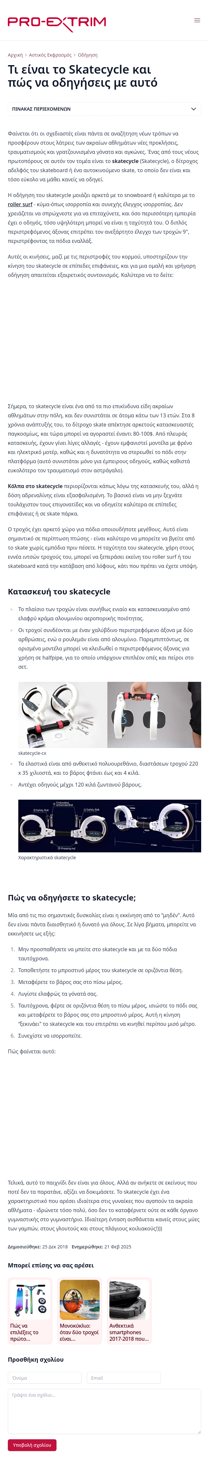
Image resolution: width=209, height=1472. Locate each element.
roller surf (20, 204)
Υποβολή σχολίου (32, 1445)
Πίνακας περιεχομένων (104, 109)
